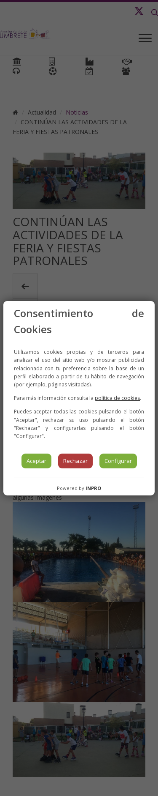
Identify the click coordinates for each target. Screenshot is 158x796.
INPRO (93, 488)
